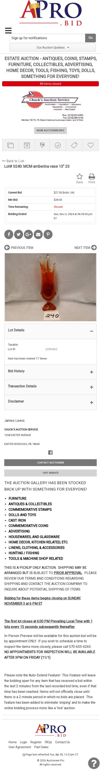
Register (36, 742)
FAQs (48, 742)
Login (23, 742)
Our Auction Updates (53, 47)
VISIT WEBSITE (51, 473)
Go (91, 38)
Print (92, 178)
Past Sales (41, 747)
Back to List (13, 161)
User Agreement (20, 747)
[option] (50, 287)
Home (13, 742)
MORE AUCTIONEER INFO (50, 130)
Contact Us (62, 742)
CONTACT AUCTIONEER (50, 462)
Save (79, 178)
